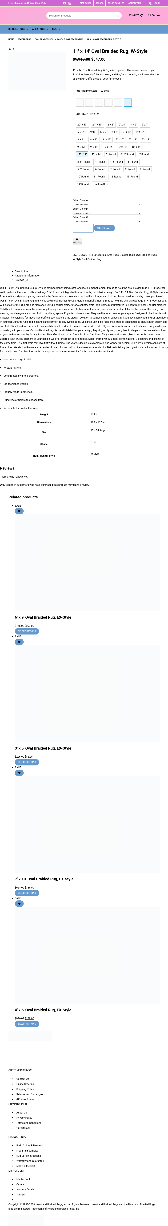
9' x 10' (120, 139)
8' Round (130, 169)
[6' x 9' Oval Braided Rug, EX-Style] (87, 562)
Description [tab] (21, 271)
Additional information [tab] (27, 275)
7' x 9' (115, 132)
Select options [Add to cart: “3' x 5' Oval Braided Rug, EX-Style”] (27, 762)
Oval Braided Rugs (146, 254)
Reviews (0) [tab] (21, 279)
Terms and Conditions (28, 1122)
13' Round (132, 176)
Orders (20, 1184)
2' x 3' (111, 124)
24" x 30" (97, 124)
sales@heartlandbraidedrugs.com (27, 1065)
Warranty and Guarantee (30, 1160)
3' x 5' (133, 124)
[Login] (154, 3)
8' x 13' (107, 139)
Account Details (25, 1189)
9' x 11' (132, 139)
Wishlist (20, 1194)
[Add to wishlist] (77, 241)
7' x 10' (127, 132)
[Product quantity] (83, 228)
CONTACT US (134, 3)
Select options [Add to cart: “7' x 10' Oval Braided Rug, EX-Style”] (27, 893)
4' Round (100, 161)
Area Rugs (40, 29)
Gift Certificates (25, 1099)
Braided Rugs (18, 29)
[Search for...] (80, 15)
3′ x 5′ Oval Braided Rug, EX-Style (43, 748)
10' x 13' (122, 146)
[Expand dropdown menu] (27, 29)
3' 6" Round (83, 161)
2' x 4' (122, 124)
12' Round (115, 176)
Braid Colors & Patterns (29, 1145)
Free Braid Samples (27, 1150)
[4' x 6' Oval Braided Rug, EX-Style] (87, 955)
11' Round (99, 176)
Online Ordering (25, 1084)
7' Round (115, 169)
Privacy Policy (24, 1117)
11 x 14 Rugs (98, 430)
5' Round (133, 161)
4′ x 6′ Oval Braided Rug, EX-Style (43, 1010)
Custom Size (101, 184)
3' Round (144, 154)
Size (56, 29)
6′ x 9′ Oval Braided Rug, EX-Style (43, 617)
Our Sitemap (23, 1128)
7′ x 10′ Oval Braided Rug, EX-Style (44, 879)
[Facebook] (64, 3)
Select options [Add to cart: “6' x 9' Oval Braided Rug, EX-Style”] (27, 631)
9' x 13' (81, 146)
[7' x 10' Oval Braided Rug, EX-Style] (87, 824)
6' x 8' (92, 132)
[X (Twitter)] (69, 3)
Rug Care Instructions (28, 1155)
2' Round (111, 154)
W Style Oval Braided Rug (87, 259)
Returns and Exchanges (29, 1094)
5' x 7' (145, 124)
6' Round (100, 169)
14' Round (83, 184)
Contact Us (22, 1078)
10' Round (83, 176)
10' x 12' (107, 146)
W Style (95, 453)
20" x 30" (82, 124)
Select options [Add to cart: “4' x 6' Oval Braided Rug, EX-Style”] (27, 1024)
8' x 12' (94, 139)
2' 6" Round (127, 154)
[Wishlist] (136, 15)
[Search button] (118, 15)
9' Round (145, 169)
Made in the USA (25, 1166)
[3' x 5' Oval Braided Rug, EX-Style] (87, 693)
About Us (21, 1112)
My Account (23, 1179)
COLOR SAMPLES (116, 3)
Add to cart (104, 228)
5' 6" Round (83, 169)
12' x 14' (96, 154)
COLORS (99, 3)
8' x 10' (140, 132)
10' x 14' (136, 146)
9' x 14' (94, 146)
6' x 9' (103, 132)
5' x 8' (80, 132)
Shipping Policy (25, 1089)
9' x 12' (145, 139)
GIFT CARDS (85, 3)
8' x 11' (81, 139)
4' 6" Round (116, 161)
